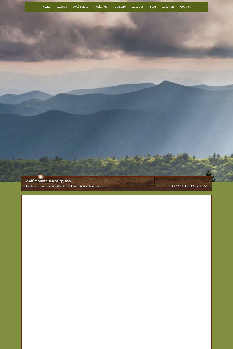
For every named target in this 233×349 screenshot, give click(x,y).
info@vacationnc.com (82, 309)
